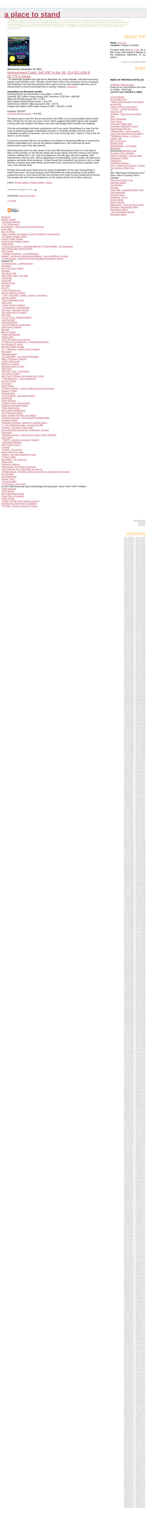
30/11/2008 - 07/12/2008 (134, 932)
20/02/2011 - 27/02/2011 (134, 1160)
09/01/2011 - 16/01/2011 (134, 1149)
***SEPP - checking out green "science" (20, 440)
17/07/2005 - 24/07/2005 (134, 609)
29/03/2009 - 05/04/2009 (134, 969)
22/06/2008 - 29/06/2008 (134, 884)
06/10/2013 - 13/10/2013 (134, 1435)
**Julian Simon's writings (13, 305)
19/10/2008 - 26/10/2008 (134, 921)
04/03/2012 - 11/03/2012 (134, 1276)
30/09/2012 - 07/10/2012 (134, 1341)
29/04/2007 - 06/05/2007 (134, 790)
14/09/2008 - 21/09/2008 (134, 910)
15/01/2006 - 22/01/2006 (134, 655)
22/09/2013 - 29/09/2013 (134, 1430)
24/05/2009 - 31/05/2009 (134, 986)
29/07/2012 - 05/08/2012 (134, 1321)
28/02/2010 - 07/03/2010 (134, 1073)
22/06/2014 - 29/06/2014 (134, 1506)
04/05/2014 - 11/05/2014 (134, 1491)
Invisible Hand (8, 283)
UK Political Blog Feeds (12, 494)
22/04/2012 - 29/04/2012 (134, 1291)
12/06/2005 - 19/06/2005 (134, 605)
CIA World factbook (119, 163)
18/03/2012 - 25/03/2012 (134, 1280)
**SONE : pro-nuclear (11, 450)
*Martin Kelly (7, 337)
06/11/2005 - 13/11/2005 (134, 633)
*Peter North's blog (10, 408)
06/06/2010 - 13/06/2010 (134, 1104)
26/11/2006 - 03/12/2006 (134, 747)
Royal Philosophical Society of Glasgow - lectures (25, 430)
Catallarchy (115, 160)
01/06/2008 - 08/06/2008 (134, 877)
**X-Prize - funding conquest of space (19, 506)
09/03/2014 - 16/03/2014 (134, 1480)
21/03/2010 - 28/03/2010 (134, 1080)
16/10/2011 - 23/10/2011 (134, 1232)
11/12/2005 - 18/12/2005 (134, 644)
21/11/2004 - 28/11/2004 (134, 542)
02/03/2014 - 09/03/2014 (134, 1478)
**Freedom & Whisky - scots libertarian (20, 254)
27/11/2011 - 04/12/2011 (134, 1245)
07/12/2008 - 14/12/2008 (134, 934)
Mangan (5, 330)
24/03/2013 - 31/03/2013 (134, 1395)
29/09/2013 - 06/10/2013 (134, 1432)
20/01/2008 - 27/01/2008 (134, 847)
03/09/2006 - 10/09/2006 (134, 720)
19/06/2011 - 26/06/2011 (134, 1197)
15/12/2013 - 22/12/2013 (134, 1456)
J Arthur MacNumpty (11, 290)
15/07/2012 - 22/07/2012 (134, 1317)
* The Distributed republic (122, 212)
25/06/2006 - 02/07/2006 (134, 705)
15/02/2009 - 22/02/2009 (134, 956)
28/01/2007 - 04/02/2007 (134, 764)
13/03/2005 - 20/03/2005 (134, 577)
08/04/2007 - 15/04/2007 (134, 786)
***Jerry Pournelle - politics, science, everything (24, 295)
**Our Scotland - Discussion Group (18, 396)
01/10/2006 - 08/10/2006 (134, 729)
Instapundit (6, 278)
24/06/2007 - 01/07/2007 (134, 807)
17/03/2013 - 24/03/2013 (134, 1393)
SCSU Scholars (48, 435)
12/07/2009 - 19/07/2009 (134, 1001)
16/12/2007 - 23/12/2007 (134, 836)
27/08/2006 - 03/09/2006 (134, 718)
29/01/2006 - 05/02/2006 (134, 659)
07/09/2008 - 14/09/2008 (134, 908)
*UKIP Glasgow (8, 489)
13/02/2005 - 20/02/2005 (134, 568)
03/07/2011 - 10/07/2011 (134, 1202)
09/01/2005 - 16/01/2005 (134, 557)
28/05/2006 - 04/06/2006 (134, 696)
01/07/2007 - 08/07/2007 (134, 810)
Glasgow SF (7, 261)
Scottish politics (37, 182)
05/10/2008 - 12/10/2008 (134, 916)
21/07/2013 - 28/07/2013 (134, 1411)
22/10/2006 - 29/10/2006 (134, 736)
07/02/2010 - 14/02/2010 (134, 1067)
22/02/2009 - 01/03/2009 (134, 958)
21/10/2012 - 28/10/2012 (134, 1347)
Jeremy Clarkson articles (13, 293)
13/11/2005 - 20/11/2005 (134, 635)
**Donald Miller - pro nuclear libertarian (20, 356)
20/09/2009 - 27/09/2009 (134, 1023)
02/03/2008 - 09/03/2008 (134, 860)
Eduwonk (5, 217)
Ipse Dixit (5, 285)
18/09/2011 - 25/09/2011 (134, 1223)
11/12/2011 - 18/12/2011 (134, 1249)
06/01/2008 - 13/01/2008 (134, 842)
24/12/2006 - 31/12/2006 (134, 755)
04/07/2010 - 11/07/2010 (134, 1112)
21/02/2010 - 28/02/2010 (134, 1071)
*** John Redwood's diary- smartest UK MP (22, 425)
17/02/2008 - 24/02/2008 (134, 855)
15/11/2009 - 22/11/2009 (134, 1040)
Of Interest (6, 383)
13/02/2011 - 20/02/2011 (134, 1158)
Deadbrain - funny (119, 197)
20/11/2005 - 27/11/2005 (134, 638)
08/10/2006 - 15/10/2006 (134, 731)
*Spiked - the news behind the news (18, 454)
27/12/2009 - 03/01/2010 (134, 1054)
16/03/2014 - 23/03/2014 (134, 1482)
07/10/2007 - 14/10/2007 (134, 814)
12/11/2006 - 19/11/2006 (134, 742)
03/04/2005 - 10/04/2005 (134, 583)
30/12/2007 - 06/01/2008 (134, 840)
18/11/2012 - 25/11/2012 (134, 1356)
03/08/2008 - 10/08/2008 (134, 897)
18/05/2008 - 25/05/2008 (134, 873)
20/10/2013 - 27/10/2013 (134, 1439)
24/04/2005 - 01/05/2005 (134, 590)
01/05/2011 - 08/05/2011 (134, 1182)
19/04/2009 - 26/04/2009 (134, 975)
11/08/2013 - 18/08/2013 (134, 1417)
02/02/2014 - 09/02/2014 (134, 1469)
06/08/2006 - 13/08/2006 (134, 714)
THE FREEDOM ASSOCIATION (16, 249)
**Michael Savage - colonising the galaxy (21, 435)
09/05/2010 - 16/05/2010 (134, 1095)
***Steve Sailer (8, 457)
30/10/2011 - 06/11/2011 (134, 1236)
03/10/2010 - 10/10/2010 (134, 1119)
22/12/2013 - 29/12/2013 (134, 1459)
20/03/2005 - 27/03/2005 (134, 579)
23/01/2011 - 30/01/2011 (134, 1154)
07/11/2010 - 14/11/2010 (134, 1130)
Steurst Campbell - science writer (126, 156)
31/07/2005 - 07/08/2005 (134, 614)
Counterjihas (116, 185)
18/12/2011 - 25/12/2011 (134, 1252)
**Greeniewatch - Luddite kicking (17, 263)
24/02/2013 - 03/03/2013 (134, 1387)
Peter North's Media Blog (13, 410)
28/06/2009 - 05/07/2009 (134, 997)
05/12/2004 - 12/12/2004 (134, 546)
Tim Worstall (7, 474)
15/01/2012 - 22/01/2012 (134, 1260)
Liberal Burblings (9, 322)
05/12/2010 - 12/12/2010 (134, 1138)
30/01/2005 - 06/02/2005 (134, 564)
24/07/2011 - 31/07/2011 (134, 1208)
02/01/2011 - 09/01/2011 (134, 1147)
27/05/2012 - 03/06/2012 (134, 1302)
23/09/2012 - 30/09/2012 (134, 1339)
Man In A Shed (8, 332)
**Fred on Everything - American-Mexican (21, 246)
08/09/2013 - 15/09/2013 (134, 1426)
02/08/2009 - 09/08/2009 (134, 1008)
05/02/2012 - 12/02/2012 (134, 1267)
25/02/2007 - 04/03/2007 (134, 773)
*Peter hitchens (8, 401)
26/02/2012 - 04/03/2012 (134, 1273)
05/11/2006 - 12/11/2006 (134, 740)
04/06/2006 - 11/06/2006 (134, 699)
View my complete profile (133, 62)
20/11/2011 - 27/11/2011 (134, 1243)
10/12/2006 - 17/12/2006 (134, 751)
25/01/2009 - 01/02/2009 (134, 949)
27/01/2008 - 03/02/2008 (134, 849)
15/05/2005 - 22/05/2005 (134, 596)
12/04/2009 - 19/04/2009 (134, 973)
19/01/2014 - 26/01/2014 (134, 1465)
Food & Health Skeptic (12, 239)
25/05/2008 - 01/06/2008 (134, 875)
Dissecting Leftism (119, 209)
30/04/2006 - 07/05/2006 (134, 688)
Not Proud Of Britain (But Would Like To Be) (22, 376)
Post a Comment (27, 196)
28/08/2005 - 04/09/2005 (134, 622)
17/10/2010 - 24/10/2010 (134, 1123)
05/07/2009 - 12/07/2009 (134, 999)
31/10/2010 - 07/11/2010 (134, 1128)
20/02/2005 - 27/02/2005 (134, 570)
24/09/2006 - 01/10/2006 (134, 727)
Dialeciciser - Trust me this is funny (127, 205)
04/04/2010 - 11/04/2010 (134, 1084)
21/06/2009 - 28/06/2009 (134, 995)
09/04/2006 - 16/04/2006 (134, 681)
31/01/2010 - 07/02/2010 (134, 1064)
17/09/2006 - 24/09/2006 (134, 725)
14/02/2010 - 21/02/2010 (134, 1069)
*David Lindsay (117, 195)
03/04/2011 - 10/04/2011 (134, 1173)
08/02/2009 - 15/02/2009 (134, 953)
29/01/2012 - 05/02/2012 (134, 1265)
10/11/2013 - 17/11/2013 (134, 1445)
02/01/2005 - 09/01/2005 (134, 555)
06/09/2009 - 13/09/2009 (134, 1019)
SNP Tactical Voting (10, 445)
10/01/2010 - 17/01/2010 (134, 1058)
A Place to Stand (32, 14)
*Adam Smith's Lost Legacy (123, 107)
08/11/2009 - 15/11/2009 (134, 1038)
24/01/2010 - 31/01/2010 (134, 1062)
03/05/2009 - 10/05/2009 (134, 979)
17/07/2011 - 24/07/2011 (134, 1206)
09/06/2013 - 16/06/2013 (134, 1398)
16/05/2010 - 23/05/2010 (134, 1097)
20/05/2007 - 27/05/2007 (134, 797)
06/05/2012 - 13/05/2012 (134, 1295)
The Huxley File (8, 273)
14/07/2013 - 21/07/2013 (134, 1408)
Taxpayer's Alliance (10, 464)
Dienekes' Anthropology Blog (124, 207)
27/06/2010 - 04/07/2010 (134, 1110)
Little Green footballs (11, 327)
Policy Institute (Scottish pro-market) (18, 415)
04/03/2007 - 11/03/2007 (134, 775)
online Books (7, 386)
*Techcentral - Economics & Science (18, 467)
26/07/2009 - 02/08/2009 (134, 1006)
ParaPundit (6, 398)
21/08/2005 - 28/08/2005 (134, 620)
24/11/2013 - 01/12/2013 (134, 1450)
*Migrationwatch (9, 354)
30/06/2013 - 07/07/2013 (134, 1404)
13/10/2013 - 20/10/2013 (134, 1437)
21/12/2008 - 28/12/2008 (134, 938)
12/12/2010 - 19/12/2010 (134, 1141)
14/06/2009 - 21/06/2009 (134, 993)
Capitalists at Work (119, 158)
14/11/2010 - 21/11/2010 (134, 1132)
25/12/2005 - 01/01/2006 (134, 649)
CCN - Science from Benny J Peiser (127, 165)
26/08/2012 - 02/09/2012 (134, 1330)
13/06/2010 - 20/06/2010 (134, 1106)
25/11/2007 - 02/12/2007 (134, 829)
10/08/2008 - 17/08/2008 (134, 899)
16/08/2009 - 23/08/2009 (134, 1012)
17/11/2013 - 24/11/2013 (134, 1448)
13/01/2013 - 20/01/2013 (134, 1374)
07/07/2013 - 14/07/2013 (134, 1406)
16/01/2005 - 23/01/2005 (134, 559)
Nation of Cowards (10, 364)
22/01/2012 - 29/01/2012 (134, 1263)
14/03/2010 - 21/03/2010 (134, 1077)
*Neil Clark (6, 369)
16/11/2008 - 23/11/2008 (134, 927)
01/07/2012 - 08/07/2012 (134, 1313)
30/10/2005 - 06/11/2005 (134, 631)
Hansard (5, 271)
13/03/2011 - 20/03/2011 (134, 1167)
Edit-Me (141, 523)
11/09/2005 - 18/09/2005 (134, 625)
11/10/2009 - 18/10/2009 (134, 1030)
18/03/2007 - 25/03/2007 (134, 779)
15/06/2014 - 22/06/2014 (134, 1504)
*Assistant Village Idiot (121, 124)
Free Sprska (7, 251)
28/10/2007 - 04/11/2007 (134, 821)
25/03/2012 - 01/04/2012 (134, 1282)
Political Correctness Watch (14, 405)
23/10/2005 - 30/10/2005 (134, 629)
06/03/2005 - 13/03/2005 (134, 574)
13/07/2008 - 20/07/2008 (134, 890)
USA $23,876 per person (19, 114)
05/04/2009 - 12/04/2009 (134, 971)
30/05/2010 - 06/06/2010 (134, 1101)
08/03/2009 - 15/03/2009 (134, 962)
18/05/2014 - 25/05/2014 (134, 1496)
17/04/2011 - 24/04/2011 (134, 1178)
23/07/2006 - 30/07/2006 (134, 709)
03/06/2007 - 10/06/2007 (134, 801)
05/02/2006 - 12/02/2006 (134, 662)
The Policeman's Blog (11, 413)
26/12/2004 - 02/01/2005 (134, 553)
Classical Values (118, 183)
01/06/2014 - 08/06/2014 (134, 1500)
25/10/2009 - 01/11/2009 (134, 1034)
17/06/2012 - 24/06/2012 (134, 1308)
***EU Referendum (10, 224)
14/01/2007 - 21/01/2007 (134, 760)
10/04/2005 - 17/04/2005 (134, 585)
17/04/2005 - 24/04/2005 (134, 588)
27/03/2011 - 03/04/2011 (134, 1171)
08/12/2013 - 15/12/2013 (134, 1454)
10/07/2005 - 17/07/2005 (134, 607)
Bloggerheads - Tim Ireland (123, 146)
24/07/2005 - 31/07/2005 (134, 611)
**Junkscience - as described (15, 307)
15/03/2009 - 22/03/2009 (134, 964)
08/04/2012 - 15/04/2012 (134, 1287)
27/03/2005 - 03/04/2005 (134, 581)
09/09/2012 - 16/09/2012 (134, 1334)
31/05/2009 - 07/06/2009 (134, 988)
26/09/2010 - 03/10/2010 (134, 1117)
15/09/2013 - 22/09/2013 (134, 1428)
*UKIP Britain (7, 491)
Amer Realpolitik (118, 119)
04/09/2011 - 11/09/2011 (134, 1219)
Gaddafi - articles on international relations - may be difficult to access (34, 256)
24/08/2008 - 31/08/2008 (134, 903)
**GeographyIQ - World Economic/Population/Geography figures (32, 258)
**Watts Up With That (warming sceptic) (20, 501)
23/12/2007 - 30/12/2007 (134, 838)
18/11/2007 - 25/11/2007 (134, 827)
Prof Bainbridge (41, 418)
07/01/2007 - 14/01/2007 (134, 757)
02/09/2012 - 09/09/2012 (134, 1332)
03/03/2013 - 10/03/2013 (134, 1389)
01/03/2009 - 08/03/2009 (134, 960)
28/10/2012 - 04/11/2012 (134, 1350)
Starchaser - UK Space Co (14, 459)
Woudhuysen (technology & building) (19, 503)
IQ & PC (5, 288)
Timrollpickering (8, 476)
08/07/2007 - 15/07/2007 (134, 812)
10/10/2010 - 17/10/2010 (134, 1121)
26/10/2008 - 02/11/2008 (134, 923)
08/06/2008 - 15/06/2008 (134, 879)
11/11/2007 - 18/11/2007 (134, 825)
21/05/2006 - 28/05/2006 (134, 694)
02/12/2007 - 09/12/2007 (134, 831)
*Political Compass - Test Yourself (17, 418)
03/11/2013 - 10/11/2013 (134, 1443)
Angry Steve (116, 121)
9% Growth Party (118, 99)
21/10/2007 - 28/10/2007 (134, 818)
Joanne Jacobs (8, 298)
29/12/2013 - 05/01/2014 (134, 1461)
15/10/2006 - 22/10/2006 (134, 733)
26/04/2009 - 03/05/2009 (134, 977)
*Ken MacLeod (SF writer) (13, 312)
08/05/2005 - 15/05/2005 (134, 594)
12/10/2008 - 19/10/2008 (134, 919)
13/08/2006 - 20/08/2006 (134, 716)
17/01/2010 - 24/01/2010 (134, 1060)
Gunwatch (6, 266)
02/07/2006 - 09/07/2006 (134, 707)
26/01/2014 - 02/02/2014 (134, 1467)
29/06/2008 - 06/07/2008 (134, 886)
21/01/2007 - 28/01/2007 (134, 762)
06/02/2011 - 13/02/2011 (134, 1156)
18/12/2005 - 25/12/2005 (134, 646)
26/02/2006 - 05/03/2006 (134, 668)
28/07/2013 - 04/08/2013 (134, 1413)
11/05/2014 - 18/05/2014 (134, 1493)
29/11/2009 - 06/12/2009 (134, 1045)
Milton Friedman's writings (13, 359)
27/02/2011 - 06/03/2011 (134, 1162)
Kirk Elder (6, 315)
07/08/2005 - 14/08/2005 (134, 616)
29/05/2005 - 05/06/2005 (134, 601)
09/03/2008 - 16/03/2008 (134, 862)
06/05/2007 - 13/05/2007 (134, 792)
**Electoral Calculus (11, 222)
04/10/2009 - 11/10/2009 (134, 1027)
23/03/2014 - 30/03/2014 (134, 1485)
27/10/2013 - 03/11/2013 (134, 1441)
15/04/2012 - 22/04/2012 (134, 1289)
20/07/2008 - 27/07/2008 (134, 892)
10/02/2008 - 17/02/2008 (134, 853)
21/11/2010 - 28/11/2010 (134, 1134)
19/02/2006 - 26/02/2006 (134, 666)
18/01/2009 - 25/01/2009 (134, 947)
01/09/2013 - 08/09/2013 (134, 1424)
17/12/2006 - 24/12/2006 (134, 753)
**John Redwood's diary (12, 300)
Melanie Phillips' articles (12, 347)
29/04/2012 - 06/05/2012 (134, 1293)
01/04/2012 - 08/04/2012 (134, 1284)
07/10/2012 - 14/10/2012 (134, 1343)
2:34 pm (30, 189)
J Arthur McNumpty (10, 361)
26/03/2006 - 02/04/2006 (134, 677)
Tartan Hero (7, 462)
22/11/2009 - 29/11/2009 (134, 1043)
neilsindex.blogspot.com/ (122, 85)
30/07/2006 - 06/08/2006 (134, 712)
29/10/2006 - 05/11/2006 (134, 738)
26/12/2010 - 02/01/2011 (134, 1145)
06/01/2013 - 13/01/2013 (134, 1371)
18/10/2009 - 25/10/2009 (134, 1032)
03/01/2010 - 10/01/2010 (134, 1056)
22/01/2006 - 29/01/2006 (134, 657)
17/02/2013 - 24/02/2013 (134, 1384)
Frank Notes (7, 244)
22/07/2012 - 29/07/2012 (134, 1319)
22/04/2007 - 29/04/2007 (134, 788)
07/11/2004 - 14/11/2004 (134, 537)
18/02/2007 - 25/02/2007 (134, 770)
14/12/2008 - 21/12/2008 (134, 936)
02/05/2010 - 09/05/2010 (134, 1093)
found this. (72, 87)
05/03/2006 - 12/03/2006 (134, 670)
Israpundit (6, 281)
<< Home (11, 201)
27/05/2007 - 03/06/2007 (134, 799)
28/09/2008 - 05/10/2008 (134, 914)
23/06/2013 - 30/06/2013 (134, 1402)
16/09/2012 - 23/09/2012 (134, 1337)
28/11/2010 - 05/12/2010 (134, 1136)
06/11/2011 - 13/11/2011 (134, 1239)
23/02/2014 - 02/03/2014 (134, 1476)
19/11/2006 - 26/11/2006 (134, 744)
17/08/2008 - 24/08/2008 (134, 901)
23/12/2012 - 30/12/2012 (134, 1367)
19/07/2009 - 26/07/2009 (134, 1003)
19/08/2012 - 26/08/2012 (134, 1328)
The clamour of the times (122, 168)
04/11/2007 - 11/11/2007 (134, 823)
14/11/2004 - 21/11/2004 (134, 540)
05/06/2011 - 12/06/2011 (134, 1193)
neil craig (121, 43)
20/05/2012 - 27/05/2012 (134, 1300)
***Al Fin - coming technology (124, 109)
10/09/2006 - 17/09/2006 (134, 723)
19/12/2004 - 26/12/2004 (134, 551)
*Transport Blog (8, 481)
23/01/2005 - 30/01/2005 (134, 561)
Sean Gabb (6, 437)
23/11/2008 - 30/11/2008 (134, 929)
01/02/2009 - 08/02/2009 (134, 951)
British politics (21, 182)
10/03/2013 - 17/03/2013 (134, 1391)
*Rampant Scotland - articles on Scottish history (24, 423)
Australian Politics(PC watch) (124, 126)
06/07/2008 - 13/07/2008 (134, 888)
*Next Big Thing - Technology (15, 371)
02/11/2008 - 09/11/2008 (134, 925)
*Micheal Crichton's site (121, 180)
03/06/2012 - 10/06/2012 (134, 1304)
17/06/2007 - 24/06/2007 (134, 805)
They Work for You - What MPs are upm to (21, 469)
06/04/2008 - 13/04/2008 (134, 871)
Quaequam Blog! (9, 420)
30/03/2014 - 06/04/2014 (134, 1487)
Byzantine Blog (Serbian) (122, 153)
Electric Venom (8, 219)
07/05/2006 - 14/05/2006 (134, 690)
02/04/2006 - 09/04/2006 (134, 679)
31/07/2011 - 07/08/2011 (134, 1210)
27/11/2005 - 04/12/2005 (134, 640)
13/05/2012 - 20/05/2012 (134, 1297)
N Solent (5, 447)
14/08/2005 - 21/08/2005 (134, 618)
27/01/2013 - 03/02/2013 (134, 1378)
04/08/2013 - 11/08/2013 (134, 1415)
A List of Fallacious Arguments (15, 325)
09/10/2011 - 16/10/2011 (134, 1230)
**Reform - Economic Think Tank (17, 428)
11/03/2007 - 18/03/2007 (134, 777)
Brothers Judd (129, 151)
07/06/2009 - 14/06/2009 (134, 990)
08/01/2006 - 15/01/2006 (134, 653)
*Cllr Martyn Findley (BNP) (14, 236)
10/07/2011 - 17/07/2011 (134, 1204)
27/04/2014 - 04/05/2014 (134, 1489)
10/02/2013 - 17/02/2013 (134, 1382)
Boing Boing (116, 151)
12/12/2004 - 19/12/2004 (134, 548)
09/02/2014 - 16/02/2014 (134, 1472)
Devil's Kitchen (117, 202)
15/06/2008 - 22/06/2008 (134, 882)
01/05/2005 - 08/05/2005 (134, 592)
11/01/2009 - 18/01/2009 (134, 945)
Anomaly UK (116, 112)
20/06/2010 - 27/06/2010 (134, 1108)
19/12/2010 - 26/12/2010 (134, 1143)
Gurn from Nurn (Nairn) (12, 268)
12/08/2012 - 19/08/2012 (134, 1326)
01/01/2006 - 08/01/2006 (134, 651)
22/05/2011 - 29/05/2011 (134, 1189)
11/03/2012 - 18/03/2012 (134, 1278)
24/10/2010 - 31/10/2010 (134, 1125)
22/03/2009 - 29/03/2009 (134, 966)
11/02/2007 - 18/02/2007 (134, 768)
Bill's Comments (118, 141)
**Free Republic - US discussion (57, 246)
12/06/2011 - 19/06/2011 (134, 1195)
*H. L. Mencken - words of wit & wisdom (20, 349)
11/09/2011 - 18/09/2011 (134, 1221)
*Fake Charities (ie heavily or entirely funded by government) (30, 234)
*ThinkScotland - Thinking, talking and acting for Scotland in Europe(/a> (35, 472)
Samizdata (6, 432)
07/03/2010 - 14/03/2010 (134, 1075)
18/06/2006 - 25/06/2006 (134, 703)
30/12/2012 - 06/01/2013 (134, 1369)
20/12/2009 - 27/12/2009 (134, 1051)
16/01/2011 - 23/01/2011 (134, 1152)
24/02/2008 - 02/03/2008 (134, 858)
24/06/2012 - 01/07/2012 (134, 1310)
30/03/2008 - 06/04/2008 (134, 868)
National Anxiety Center (12, 366)
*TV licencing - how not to (13, 484)
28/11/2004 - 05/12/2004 (134, 544)
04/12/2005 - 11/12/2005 (134, 642)
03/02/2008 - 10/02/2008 (134, 851)
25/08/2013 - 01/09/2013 (134, 1422)
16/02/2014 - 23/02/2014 (134, 1474)
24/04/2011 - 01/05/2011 (134, 1180)
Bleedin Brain (116, 143)
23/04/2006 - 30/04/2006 (134, 686)
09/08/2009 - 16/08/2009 (134, 1010)
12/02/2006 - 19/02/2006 (134, 664)
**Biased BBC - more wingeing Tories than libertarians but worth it (126, 132)
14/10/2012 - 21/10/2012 (134, 1345)
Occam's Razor (8, 381)
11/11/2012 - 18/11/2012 (134, 1354)
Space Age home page (12, 452)
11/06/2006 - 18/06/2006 (134, 701)
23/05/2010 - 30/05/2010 (134, 1099)
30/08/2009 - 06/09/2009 (134, 1017)
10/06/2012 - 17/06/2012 (134, 1306)
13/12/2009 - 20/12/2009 (134, 1049)
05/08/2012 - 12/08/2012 (134, 1324)
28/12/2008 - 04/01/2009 (134, 940)
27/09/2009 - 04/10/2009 (134, 1025)
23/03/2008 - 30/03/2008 (134, 866)
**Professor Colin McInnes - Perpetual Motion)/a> (25, 342)
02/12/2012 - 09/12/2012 (134, 1361)
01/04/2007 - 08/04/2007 (134, 784)
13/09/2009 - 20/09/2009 (134, 1021)
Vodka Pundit (7, 499)
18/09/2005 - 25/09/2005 (134, 627)
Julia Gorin (6, 303)
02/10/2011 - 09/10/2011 (134, 1228)
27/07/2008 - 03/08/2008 (134, 895)
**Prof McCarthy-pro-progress (15, 339)
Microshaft (6, 352)
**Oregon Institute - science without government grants (27, 388)
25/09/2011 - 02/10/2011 (134, 1226)
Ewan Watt (6, 229)
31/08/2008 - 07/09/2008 (134, 905)
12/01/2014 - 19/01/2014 (134, 1463)
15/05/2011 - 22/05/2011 (134, 1186)
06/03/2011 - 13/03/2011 (134, 1165)
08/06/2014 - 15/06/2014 (134, 1502)
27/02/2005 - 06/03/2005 (134, 572)
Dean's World (116, 200)
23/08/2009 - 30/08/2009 (134, 1014)
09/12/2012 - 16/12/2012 (134, 1363)
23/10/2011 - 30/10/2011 (134, 1234)
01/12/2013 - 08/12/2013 (134, 1452)
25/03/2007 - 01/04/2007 (134, 781)
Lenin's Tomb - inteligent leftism (16, 317)
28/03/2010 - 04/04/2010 (134, 1082)
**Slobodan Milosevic (11, 442)
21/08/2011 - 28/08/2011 (134, 1217)
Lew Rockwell (8, 320)
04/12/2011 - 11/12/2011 (134, 1247)
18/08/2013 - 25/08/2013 (134, 1419)
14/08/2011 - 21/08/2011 (134, 1215)
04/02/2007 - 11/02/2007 (134, 766)
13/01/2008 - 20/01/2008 (134, 844)
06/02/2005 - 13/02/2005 (134, 566)
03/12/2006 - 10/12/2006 (134, 749)
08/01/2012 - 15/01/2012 (134, 1258)
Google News (139, 520)
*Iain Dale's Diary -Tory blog (14, 276)
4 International (117, 97)
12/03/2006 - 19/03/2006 (134, 672)
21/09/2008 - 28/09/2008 (134, 912)
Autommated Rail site (120, 129)
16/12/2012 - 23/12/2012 (134, 1365)
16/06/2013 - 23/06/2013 (134, 1400)
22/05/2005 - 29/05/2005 (134, 598)
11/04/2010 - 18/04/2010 (134, 1086)
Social (49, 182)
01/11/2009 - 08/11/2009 (134, 1036)
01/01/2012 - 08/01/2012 (134, 1256)
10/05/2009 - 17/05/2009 (134, 982)
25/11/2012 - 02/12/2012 (134, 1358)
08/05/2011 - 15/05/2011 (134, 1184)
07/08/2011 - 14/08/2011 (134, 1212)
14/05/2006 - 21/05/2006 (134, 692)
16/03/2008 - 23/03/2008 (134, 864)
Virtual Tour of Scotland (12, 496)
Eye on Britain (8, 232)
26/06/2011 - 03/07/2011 (134, 1199)
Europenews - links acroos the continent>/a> (22, 227)
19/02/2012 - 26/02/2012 (134, 1271)
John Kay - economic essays (15, 310)
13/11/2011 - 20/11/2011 (134, 1241)
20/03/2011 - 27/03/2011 (134, 1169)
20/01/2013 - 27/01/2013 (134, 1376)
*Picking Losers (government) (15, 403)
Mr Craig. (135, 50)
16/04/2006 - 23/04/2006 (134, 683)
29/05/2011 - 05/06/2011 (134, 1191)
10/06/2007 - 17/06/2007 (134, 803)
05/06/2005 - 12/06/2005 (134, 603)
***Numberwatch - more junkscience (18, 379)
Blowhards (115, 148)
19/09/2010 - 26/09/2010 (134, 1114)
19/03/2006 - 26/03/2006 (134, 675)
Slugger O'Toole (9, 391)
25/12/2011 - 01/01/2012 (134, 1254)
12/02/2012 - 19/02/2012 (134, 1269)
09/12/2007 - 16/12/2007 (134, 834)
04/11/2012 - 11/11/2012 (134, 1352)
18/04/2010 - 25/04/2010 (134, 1088)
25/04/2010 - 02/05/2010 (134, 1091)
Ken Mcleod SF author (12, 344)
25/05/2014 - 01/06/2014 (134, 1498)
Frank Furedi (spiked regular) (15, 241)
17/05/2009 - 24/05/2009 (134, 984)
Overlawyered (8, 393)
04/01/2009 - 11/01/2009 (134, 942)
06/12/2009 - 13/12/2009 (134, 1047)
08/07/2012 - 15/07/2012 (134, 1315)
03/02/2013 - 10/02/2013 (134, 1380)
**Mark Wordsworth (10, 334)
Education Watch (118, 214)
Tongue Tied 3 (8, 479)
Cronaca (114, 187)
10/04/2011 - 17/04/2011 (134, 1175)
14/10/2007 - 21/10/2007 (134, 816)
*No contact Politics (10, 374)
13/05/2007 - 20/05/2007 (134, 794)
